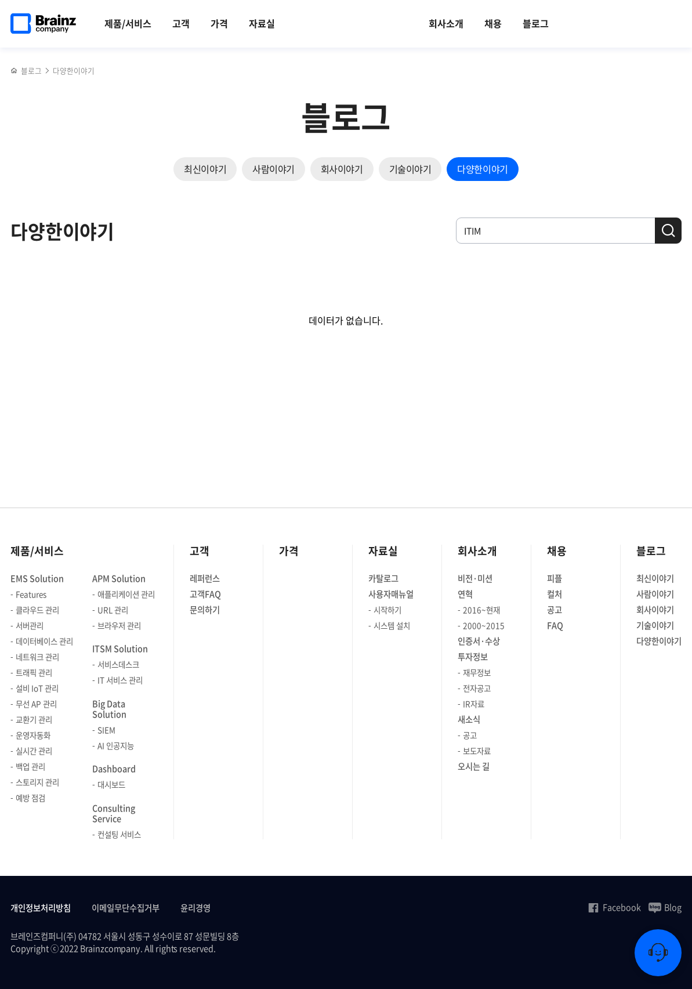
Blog (665, 907)
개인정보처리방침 (40, 908)
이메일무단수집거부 (126, 908)
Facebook (614, 907)
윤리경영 (195, 908)
